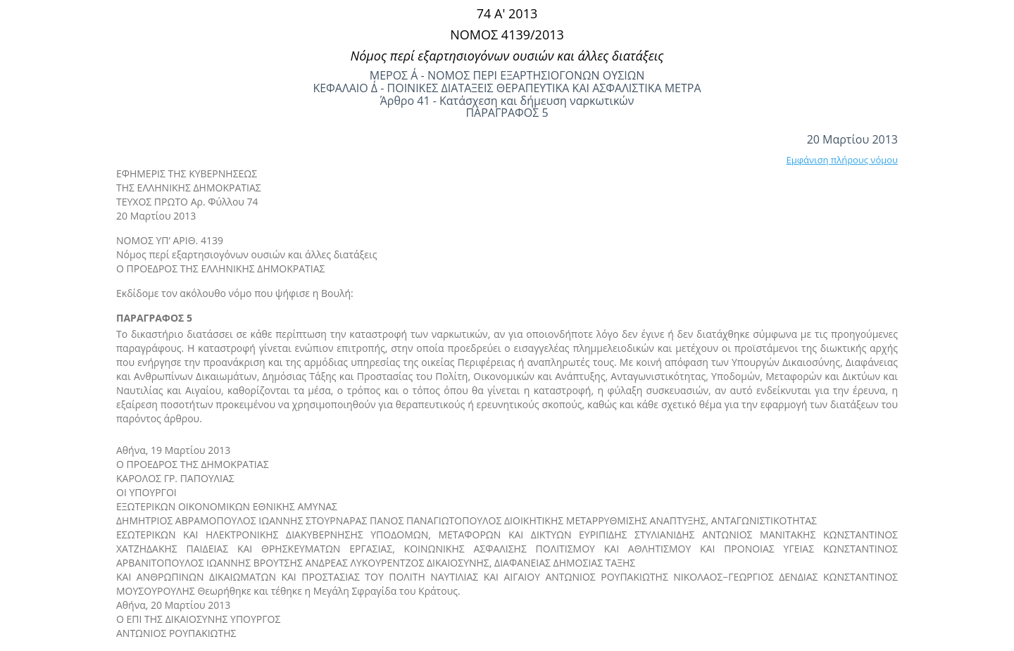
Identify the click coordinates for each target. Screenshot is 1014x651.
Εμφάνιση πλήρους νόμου (842, 159)
